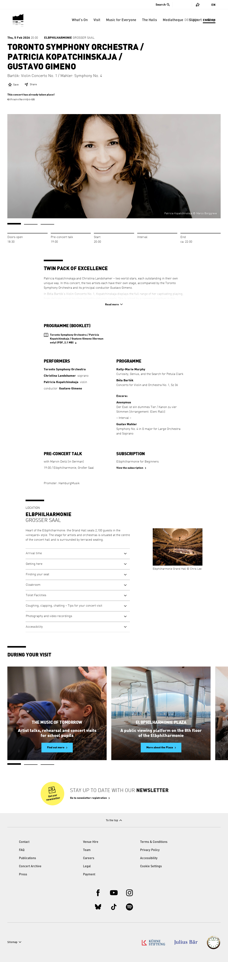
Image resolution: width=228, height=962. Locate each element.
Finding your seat (37, 574)
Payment (89, 874)
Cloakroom (33, 584)
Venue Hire (90, 842)
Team (87, 850)
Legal (87, 866)
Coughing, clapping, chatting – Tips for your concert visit (64, 605)
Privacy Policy (150, 850)
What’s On (80, 20)
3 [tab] (47, 764)
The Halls (149, 20)
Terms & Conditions (153, 842)
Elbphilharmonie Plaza (161, 722)
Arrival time (34, 553)
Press (23, 874)
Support (195, 20)
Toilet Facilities (36, 595)
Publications (27, 858)
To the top (112, 820)
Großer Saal (69, 37)
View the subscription (129, 468)
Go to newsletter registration (88, 798)
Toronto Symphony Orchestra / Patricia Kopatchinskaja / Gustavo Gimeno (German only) (76, 339)
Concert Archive (30, 866)
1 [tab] (14, 223)
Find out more (55, 747)
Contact (24, 842)
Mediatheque (173, 20)
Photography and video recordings (49, 616)
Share (33, 84)
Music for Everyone (121, 20)
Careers (88, 858)
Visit (96, 20)
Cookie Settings (151, 866)
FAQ (21, 850)
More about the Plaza (159, 747)
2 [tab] (31, 764)
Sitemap (12, 942)
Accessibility (34, 626)
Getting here (34, 564)
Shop (211, 20)
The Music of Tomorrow (57, 722)
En (213, 4)
